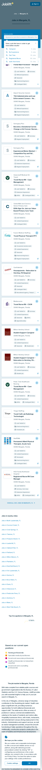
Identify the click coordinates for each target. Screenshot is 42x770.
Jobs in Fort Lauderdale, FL (11, 570)
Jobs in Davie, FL (7, 584)
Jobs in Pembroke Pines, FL (11, 593)
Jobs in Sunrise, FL (8, 575)
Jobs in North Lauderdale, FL (11, 520)
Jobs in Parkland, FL (8, 552)
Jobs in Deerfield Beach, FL (11, 566)
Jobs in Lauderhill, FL (9, 543)
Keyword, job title (8, 34)
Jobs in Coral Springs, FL (10, 530)
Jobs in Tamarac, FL (8, 534)
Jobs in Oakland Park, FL (10, 548)
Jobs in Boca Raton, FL (9, 580)
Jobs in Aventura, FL (8, 598)
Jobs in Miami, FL (7, 602)
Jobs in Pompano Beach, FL (11, 539)
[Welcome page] (7, 4)
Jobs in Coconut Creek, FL (10, 525)
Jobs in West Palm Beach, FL (11, 607)
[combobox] (21, 37)
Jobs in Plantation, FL (9, 561)
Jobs (15, 14)
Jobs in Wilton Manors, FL (10, 557)
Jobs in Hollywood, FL (9, 589)
